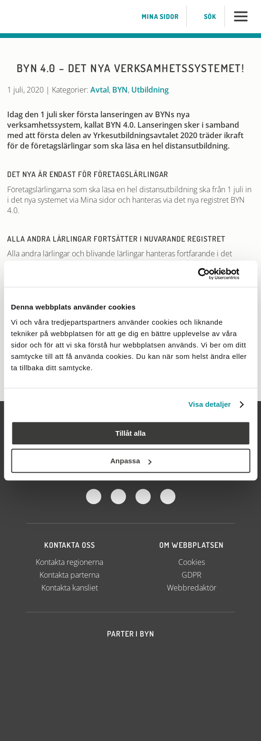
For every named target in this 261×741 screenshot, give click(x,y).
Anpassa (131, 461)
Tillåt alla (131, 433)
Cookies (191, 562)
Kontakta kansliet (69, 587)
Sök (204, 16)
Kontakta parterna (69, 575)
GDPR (192, 575)
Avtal (99, 89)
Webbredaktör (191, 587)
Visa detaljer (209, 404)
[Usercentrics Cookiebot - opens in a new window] (208, 274)
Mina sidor (154, 16)
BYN (120, 89)
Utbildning (150, 89)
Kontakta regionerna (69, 562)
